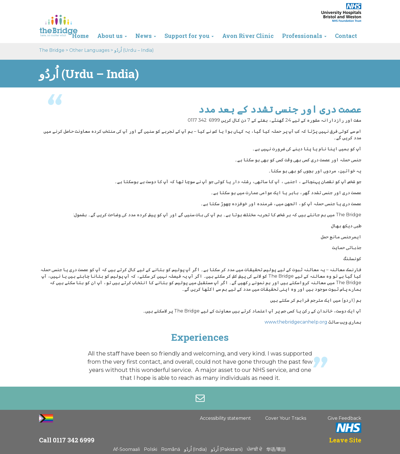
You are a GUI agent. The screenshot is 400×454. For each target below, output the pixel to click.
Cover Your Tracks (285, 418)
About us (112, 35)
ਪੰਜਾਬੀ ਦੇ (254, 449)
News (145, 35)
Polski (150, 449)
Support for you (189, 35)
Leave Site (345, 440)
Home (80, 35)
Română (170, 449)
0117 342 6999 (73, 440)
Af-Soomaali (126, 449)
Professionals (304, 35)
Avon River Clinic (248, 35)
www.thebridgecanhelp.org (296, 322)
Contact (346, 35)
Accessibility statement (225, 418)
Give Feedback (344, 418)
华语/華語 (276, 449)
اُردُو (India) (195, 449)
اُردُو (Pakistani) (227, 449)
